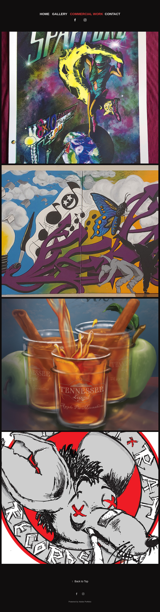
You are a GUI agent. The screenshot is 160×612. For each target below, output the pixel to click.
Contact (112, 14)
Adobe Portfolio (85, 602)
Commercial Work (86, 14)
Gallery (59, 14)
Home (44, 14)
